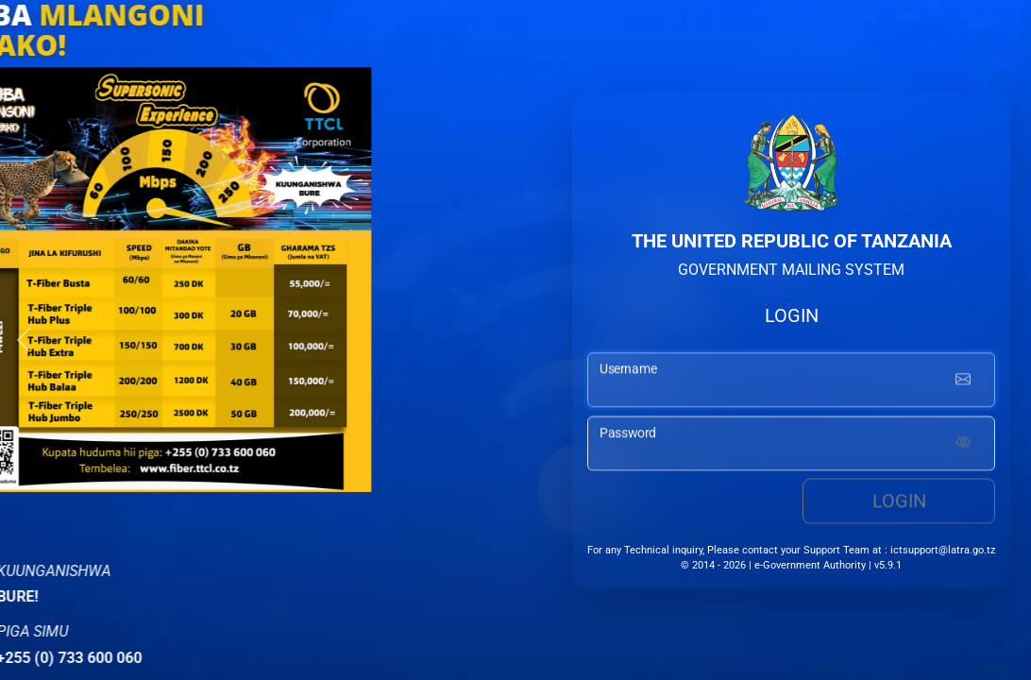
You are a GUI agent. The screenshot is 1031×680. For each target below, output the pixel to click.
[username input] (791, 382)
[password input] (791, 446)
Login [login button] (899, 504)
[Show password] (963, 447)
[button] (23, 340)
